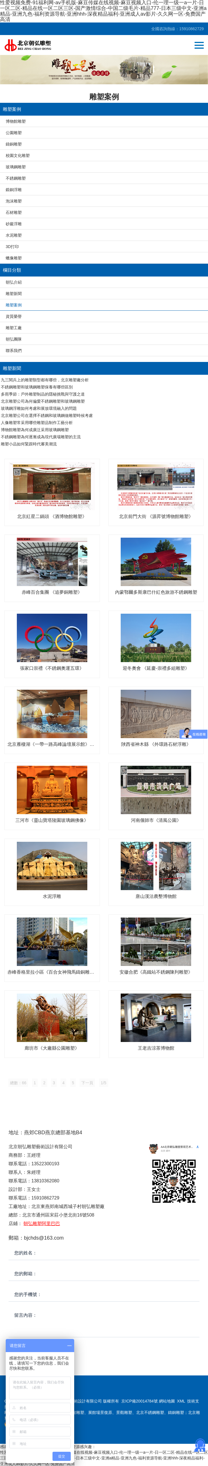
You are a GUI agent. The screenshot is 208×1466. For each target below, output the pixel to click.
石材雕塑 (14, 212)
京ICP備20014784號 (139, 1401)
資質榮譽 (14, 316)
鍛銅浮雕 (14, 189)
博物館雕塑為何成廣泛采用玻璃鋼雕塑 (35, 429)
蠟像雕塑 (14, 258)
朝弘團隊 (14, 339)
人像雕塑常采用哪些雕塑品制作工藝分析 (37, 422)
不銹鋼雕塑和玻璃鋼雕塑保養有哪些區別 (37, 387)
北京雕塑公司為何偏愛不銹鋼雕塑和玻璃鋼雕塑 (43, 401)
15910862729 (191, 28)
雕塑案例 (14, 305)
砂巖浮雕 (14, 224)
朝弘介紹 (14, 282)
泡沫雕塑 (14, 201)
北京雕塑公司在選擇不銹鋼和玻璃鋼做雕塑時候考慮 (47, 415)
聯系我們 (14, 350)
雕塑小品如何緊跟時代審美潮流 (29, 444)
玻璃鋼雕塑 (16, 167)
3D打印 (12, 246)
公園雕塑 (14, 132)
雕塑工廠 (14, 327)
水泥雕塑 (14, 235)
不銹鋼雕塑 (16, 178)
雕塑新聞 (14, 293)
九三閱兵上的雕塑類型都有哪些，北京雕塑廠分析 (45, 380)
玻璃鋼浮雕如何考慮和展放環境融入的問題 (39, 408)
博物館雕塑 (16, 121)
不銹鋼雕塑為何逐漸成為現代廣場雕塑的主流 (41, 437)
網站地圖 (167, 1401)
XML (181, 1401)
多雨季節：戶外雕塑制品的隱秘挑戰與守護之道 (43, 394)
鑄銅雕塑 (14, 144)
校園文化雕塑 (18, 155)
